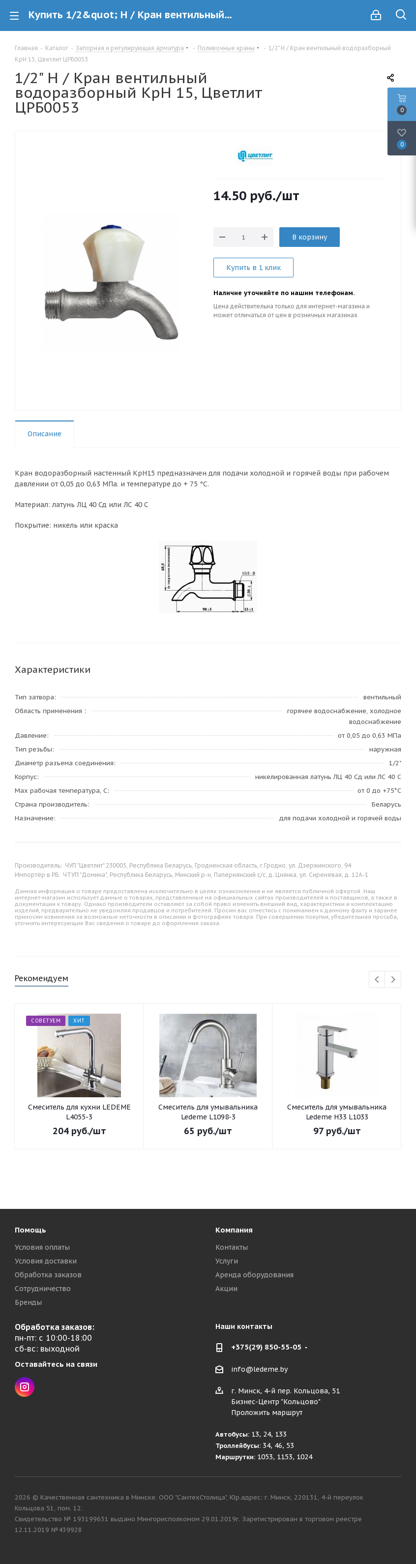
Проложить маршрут (266, 1412)
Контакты (231, 1247)
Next (393, 980)
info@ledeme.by (259, 1369)
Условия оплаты (42, 1247)
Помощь (30, 1229)
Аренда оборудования (254, 1274)
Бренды (28, 1302)
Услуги (226, 1261)
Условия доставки (46, 1261)
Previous (377, 980)
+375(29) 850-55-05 (266, 1347)
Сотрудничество (43, 1288)
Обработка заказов (48, 1274)
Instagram (24, 1387)
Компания (234, 1229)
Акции (226, 1288)
